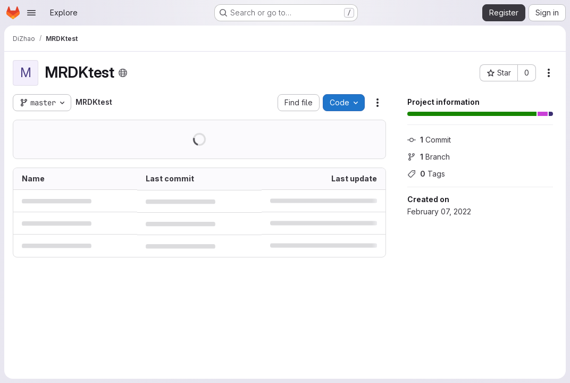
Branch (428, 156)
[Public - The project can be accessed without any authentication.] (123, 73)
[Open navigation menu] (31, 12)
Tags (426, 173)
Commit (429, 139)
